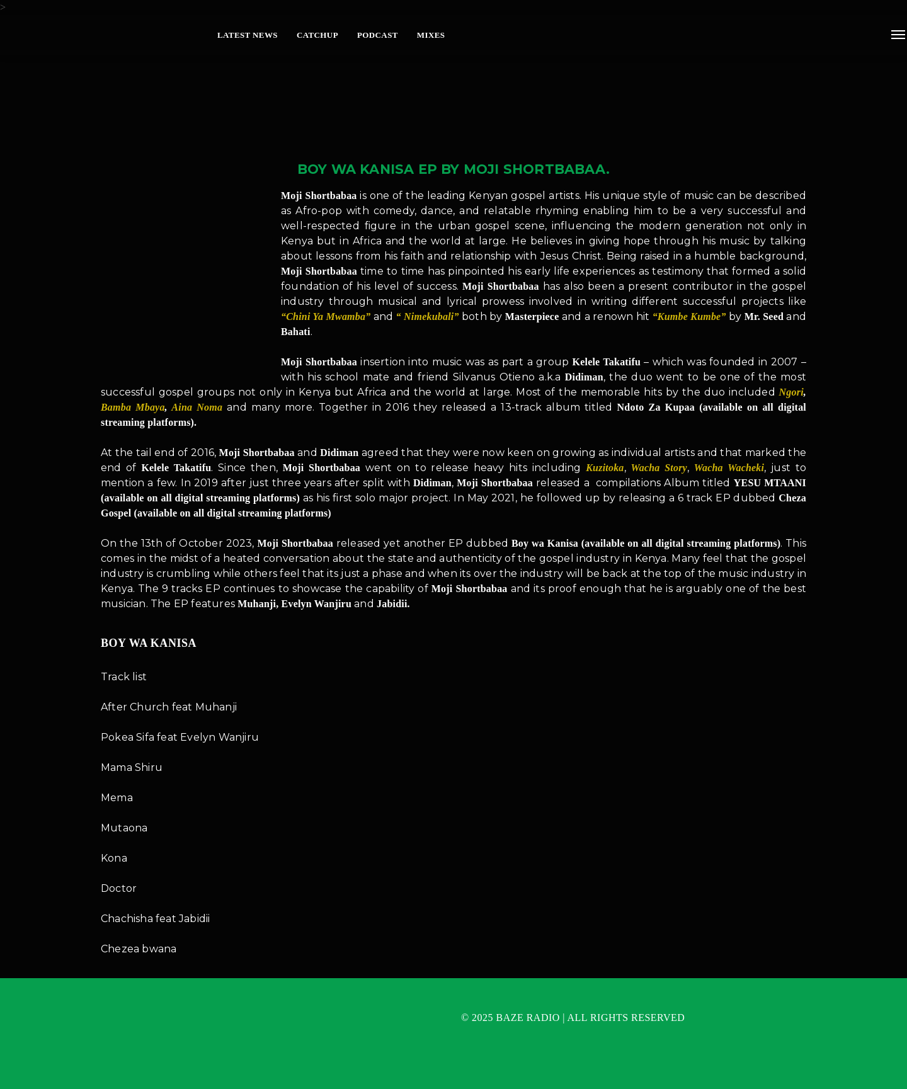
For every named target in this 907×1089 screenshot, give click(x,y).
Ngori (791, 392)
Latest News (247, 35)
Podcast (377, 35)
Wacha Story (658, 467)
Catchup (317, 35)
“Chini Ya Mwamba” (325, 316)
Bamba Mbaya (133, 407)
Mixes (431, 35)
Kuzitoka (602, 467)
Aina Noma (196, 407)
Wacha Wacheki (729, 467)
